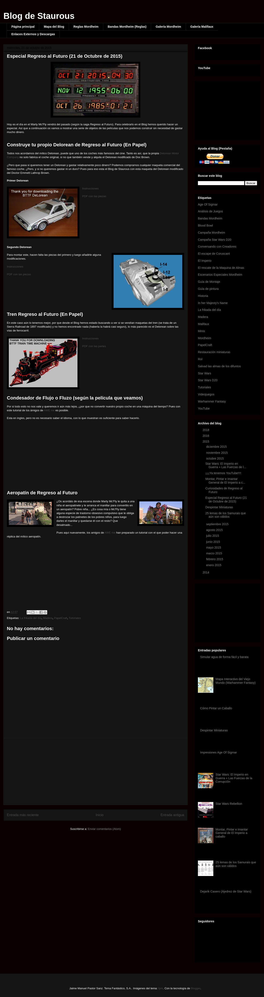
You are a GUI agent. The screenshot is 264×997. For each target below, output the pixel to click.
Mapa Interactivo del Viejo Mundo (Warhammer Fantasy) (236, 680)
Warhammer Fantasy (212, 401)
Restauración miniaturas (214, 352)
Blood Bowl (205, 225)
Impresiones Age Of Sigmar (218, 752)
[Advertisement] (95, 771)
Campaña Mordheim (211, 232)
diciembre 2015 (217, 446)
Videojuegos (206, 394)
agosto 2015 (214, 530)
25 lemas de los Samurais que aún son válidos (225, 515)
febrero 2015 (215, 559)
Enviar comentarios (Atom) (104, 829)
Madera (47, 618)
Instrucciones (90, 188)
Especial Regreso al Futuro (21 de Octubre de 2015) (226, 499)
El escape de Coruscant (214, 253)
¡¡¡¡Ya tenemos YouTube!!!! (223, 473)
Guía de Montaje (209, 281)
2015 (206, 441)
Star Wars (204, 373)
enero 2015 (214, 565)
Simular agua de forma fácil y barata (224, 657)
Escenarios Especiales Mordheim (220, 274)
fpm (160, 988)
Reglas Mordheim (86, 26)
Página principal (23, 26)
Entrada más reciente (23, 815)
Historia (203, 296)
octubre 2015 (215, 458)
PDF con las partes (94, 346)
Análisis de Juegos (210, 211)
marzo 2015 (214, 553)
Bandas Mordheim (210, 218)
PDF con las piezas (94, 196)
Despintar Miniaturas (219, 507)
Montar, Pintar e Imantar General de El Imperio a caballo (232, 833)
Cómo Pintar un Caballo (216, 708)
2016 (206, 435)
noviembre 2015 (217, 452)
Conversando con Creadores (217, 246)
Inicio (99, 815)
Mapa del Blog (54, 26)
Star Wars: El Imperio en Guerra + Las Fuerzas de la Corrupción (234, 778)
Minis (201, 331)
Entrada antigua (172, 815)
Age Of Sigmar (208, 204)
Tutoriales (75, 618)
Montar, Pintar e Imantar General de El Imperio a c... (225, 480)
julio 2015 (213, 535)
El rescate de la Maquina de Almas (221, 267)
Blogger (195, 988)
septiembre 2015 (217, 524)
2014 (206, 572)
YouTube (204, 408)
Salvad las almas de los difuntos (219, 366)
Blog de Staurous (38, 16)
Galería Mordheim (168, 26)
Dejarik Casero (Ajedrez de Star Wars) (225, 891)
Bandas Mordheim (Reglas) (127, 26)
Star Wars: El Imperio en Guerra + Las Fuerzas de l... (225, 465)
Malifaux (203, 324)
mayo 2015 (214, 547)
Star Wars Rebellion (229, 803)
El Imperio (204, 260)
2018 (206, 430)
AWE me (49, 410)
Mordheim (204, 338)
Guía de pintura (208, 288)
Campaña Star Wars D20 (214, 239)
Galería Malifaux (201, 26)
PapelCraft (60, 618)
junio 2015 (213, 541)
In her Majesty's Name (213, 303)
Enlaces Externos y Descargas (33, 34)
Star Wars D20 (207, 380)
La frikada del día (30, 618)
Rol (200, 359)
